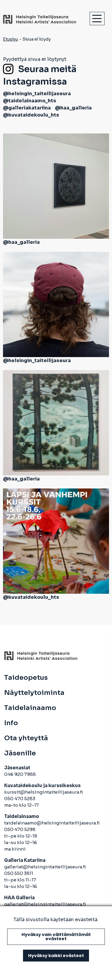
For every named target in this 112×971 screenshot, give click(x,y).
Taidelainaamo (30, 708)
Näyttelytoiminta (34, 693)
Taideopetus (26, 678)
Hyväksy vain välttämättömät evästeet (56, 937)
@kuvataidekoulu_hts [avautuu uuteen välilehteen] (31, 115)
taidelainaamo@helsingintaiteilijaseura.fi (52, 823)
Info (11, 723)
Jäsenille (20, 753)
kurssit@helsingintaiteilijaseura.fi (44, 792)
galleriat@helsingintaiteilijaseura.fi (45, 867)
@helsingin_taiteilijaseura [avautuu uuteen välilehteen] (37, 93)
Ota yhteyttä (26, 738)
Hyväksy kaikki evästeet (56, 956)
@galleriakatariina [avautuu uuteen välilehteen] (27, 108)
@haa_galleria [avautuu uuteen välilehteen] (73, 108)
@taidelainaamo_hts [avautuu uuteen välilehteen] (29, 101)
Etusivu (10, 39)
